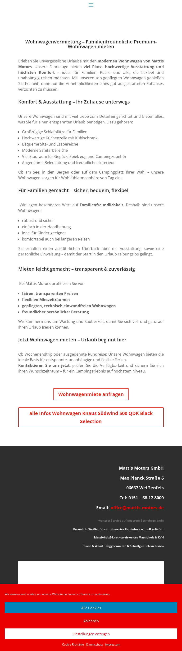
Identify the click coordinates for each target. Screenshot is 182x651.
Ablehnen (91, 620)
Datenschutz (94, 644)
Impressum (112, 644)
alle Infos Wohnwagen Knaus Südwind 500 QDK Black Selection (91, 417)
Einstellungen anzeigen (91, 634)
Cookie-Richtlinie (73, 644)
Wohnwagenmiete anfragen (91, 394)
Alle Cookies (91, 607)
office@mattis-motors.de (137, 507)
